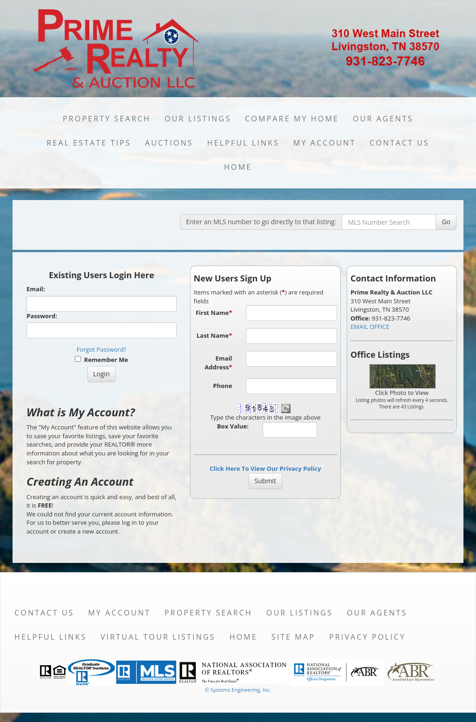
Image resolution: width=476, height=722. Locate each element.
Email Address (218, 362)
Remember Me (101, 359)
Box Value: (233, 426)
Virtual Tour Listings (157, 637)
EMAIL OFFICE (370, 326)
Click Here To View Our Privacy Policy (265, 468)
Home (238, 167)
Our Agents (383, 119)
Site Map (293, 637)
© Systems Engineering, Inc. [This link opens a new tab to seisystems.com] (238, 689)
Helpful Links (243, 143)
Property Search (107, 119)
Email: (35, 289)
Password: (41, 316)
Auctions (169, 143)
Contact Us (400, 143)
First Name (214, 312)
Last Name (214, 335)
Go (446, 221)
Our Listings (198, 119)
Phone (222, 385)
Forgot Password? (101, 349)
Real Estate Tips (88, 143)
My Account (324, 143)
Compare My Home (292, 119)
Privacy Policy (367, 637)
